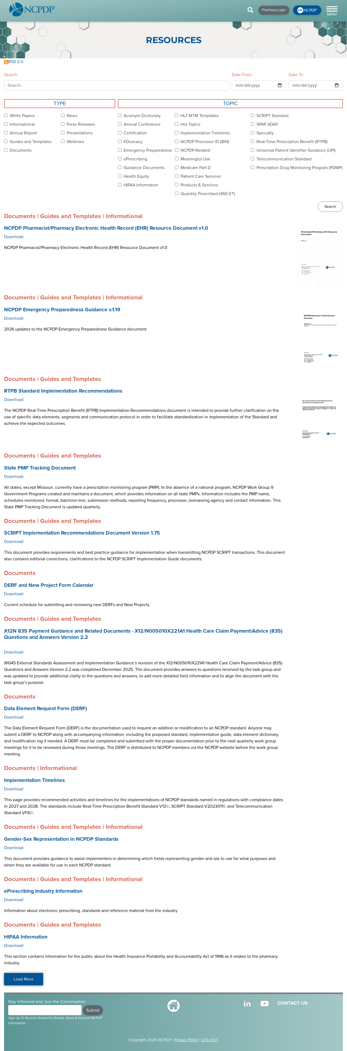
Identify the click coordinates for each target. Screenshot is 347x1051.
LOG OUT (210, 1039)
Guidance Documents (144, 167)
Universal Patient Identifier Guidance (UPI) (296, 150)
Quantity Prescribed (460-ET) (208, 193)
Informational (22, 124)
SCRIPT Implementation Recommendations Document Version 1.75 (82, 533)
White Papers (22, 115)
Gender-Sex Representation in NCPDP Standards (61, 839)
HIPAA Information (141, 185)
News (72, 115)
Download (13, 237)
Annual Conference (142, 124)
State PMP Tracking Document (40, 468)
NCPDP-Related (195, 150)
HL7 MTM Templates (200, 115)
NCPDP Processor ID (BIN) (205, 141)
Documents (20, 150)
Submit (92, 1010)
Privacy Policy (186, 1039)
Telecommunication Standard (283, 159)
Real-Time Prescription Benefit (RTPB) (291, 141)
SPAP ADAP (267, 124)
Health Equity (136, 176)
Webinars (75, 141)
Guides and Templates (31, 141)
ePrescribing (135, 159)
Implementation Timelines (205, 133)
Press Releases (81, 124)
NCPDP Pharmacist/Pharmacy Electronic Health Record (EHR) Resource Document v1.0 (106, 228)
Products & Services (199, 185)
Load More (24, 979)
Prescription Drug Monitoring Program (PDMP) (299, 167)
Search (10, 74)
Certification (135, 133)
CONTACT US (292, 1003)
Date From (242, 74)
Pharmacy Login (274, 10)
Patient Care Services (201, 176)
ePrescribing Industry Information (43, 891)
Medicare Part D (196, 167)
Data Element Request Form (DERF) (45, 708)
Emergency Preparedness (148, 150)
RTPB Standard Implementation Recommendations (63, 391)
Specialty (265, 133)
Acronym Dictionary (142, 115)
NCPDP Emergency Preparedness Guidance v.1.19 (62, 309)
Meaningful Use (195, 159)
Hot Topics (190, 124)
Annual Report (23, 133)
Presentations (79, 133)
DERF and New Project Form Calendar (49, 585)
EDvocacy (133, 141)
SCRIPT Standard (272, 115)
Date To (296, 74)
